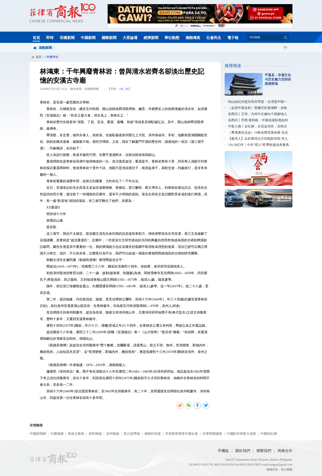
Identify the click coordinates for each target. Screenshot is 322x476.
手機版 (223, 451)
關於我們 (242, 451)
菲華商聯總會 (212, 433)
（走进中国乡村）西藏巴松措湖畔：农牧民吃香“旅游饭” (269, 108)
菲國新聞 (67, 38)
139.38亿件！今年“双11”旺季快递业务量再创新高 (263, 144)
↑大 (121, 88)
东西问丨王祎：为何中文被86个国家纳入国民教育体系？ (269, 114)
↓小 (126, 88)
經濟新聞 (151, 38)
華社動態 (171, 38)
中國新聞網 (38, 433)
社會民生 (213, 38)
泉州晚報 (112, 433)
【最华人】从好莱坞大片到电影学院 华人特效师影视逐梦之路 (272, 138)
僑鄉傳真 (192, 38)
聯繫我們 (263, 451)
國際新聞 (109, 38)
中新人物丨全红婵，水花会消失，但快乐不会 (261, 126)
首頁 (36, 38)
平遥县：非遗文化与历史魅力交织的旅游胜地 (278, 79)
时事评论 (52, 56)
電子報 (232, 38)
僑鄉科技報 (152, 433)
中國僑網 (56, 433)
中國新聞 (88, 38)
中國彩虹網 (268, 433)
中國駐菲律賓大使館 (241, 433)
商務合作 (285, 451)
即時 (50, 38)
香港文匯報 (76, 433)
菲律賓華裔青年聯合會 (181, 433)
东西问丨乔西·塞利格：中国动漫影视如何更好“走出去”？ (269, 120)
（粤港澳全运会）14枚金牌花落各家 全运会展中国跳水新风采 (272, 132)
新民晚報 (95, 433)
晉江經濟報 (132, 433)
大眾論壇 (130, 38)
